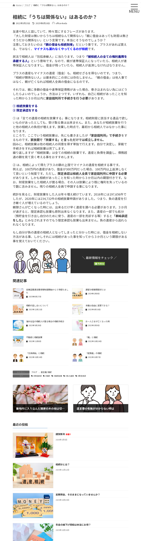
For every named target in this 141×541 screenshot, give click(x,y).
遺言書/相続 (46, 372)
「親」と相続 (92, 337)
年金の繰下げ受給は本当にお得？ (73, 524)
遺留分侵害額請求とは (96, 289)
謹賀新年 (63, 434)
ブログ (34, 372)
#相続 (47, 376)
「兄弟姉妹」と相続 (35, 353)
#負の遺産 (70, 376)
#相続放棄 (58, 376)
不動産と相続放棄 (34, 337)
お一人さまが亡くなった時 (98, 321)
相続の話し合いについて (37, 305)
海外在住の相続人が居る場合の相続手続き (45, 321)
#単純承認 (37, 376)
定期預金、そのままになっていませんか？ (77, 494)
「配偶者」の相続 (94, 353)
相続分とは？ (62, 464)
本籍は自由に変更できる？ (98, 305)
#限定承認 (82, 376)
